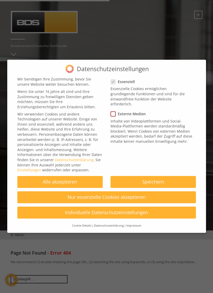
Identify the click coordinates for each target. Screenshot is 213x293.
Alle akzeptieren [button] (60, 178)
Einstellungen (29, 165)
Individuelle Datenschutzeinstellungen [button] (106, 208)
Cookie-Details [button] (81, 221)
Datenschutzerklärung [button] (109, 221)
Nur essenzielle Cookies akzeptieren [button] (107, 193)
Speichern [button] (153, 178)
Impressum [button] (133, 221)
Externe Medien (130, 109)
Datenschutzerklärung (74, 155)
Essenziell (124, 77)
